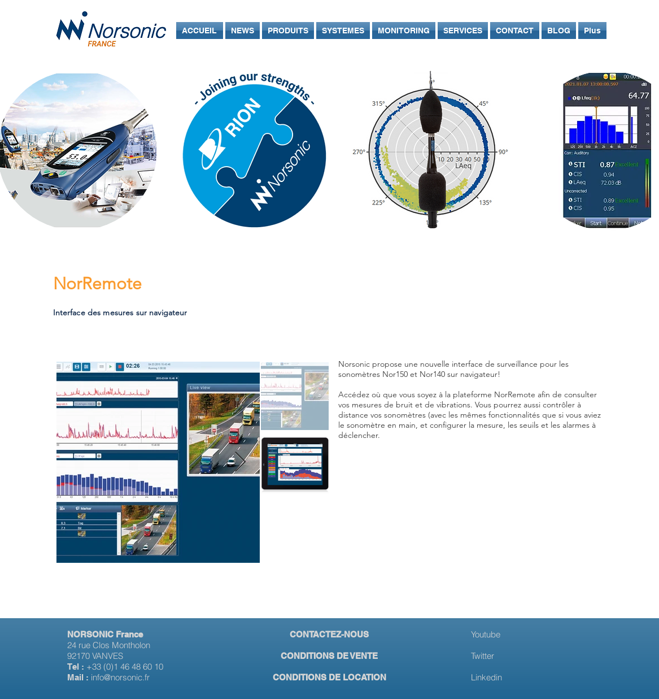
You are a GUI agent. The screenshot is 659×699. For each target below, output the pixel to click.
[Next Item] (240, 462)
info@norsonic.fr (120, 677)
